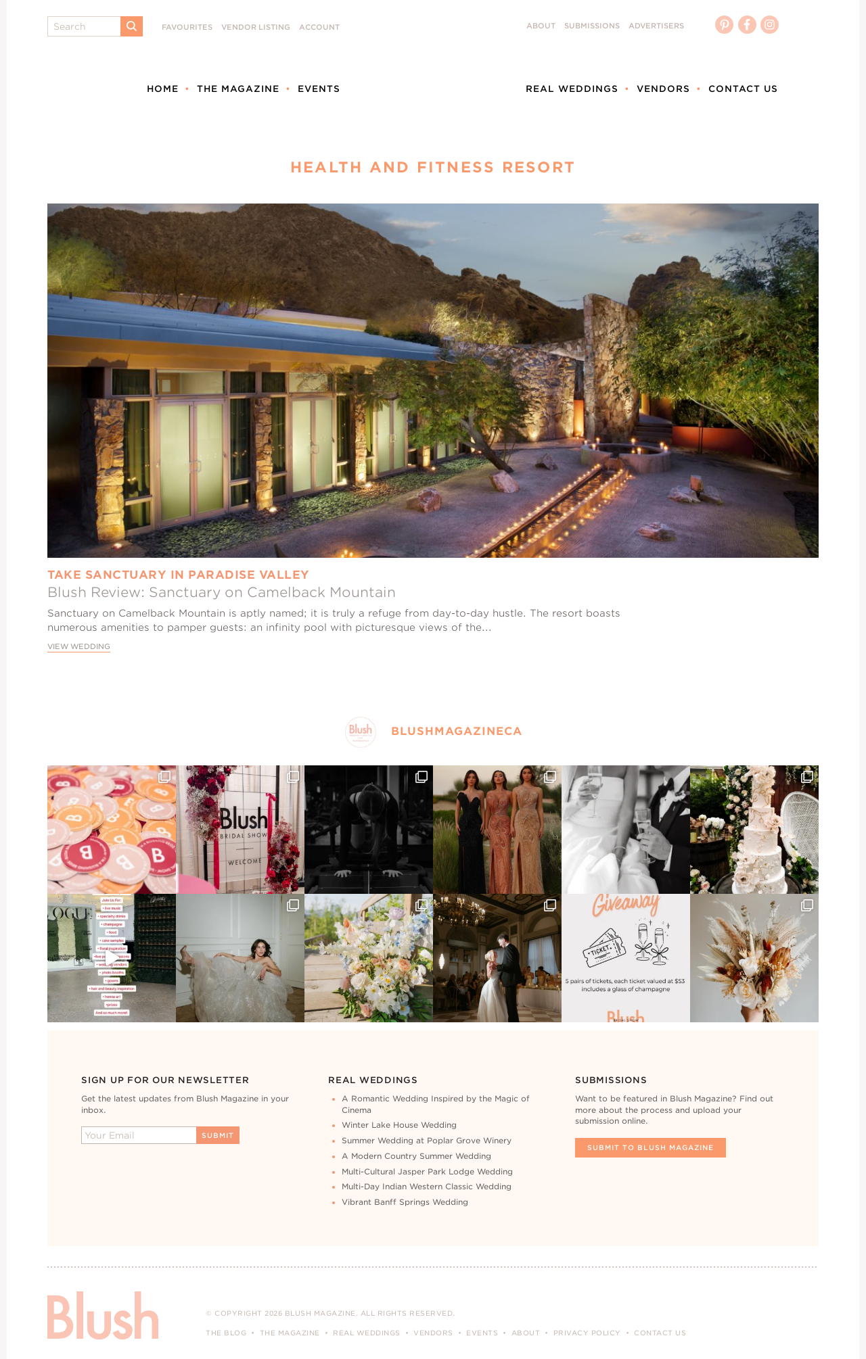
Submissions (592, 26)
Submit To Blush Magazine (650, 1147)
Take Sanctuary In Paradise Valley (178, 574)
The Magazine (238, 88)
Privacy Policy (587, 1333)
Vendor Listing (255, 27)
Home (163, 88)
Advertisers (656, 26)
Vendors (663, 88)
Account (319, 27)
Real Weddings (572, 88)
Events (319, 88)
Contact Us (743, 88)
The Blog (226, 1333)
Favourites (187, 27)
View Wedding (78, 646)
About (540, 26)
